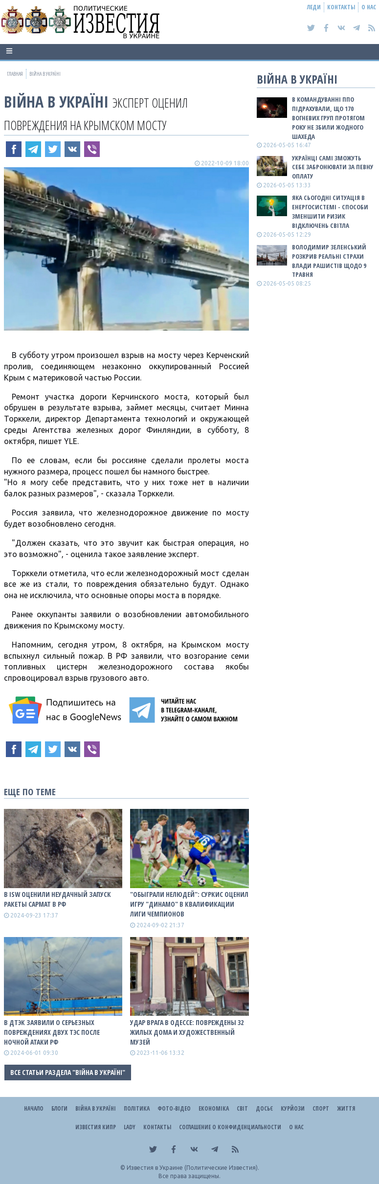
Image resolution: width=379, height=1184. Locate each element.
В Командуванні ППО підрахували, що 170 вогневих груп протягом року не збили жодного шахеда (328, 117)
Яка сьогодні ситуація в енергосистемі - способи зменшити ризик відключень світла (330, 211)
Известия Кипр (95, 1127)
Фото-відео (174, 1108)
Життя (346, 1108)
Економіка (214, 1108)
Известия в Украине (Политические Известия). (193, 1167)
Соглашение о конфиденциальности (230, 1127)
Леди (314, 7)
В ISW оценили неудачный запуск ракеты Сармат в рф (57, 899)
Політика (137, 1108)
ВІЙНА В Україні (56, 101)
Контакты (341, 7)
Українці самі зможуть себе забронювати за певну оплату (332, 167)
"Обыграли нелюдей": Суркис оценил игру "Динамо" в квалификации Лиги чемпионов (189, 904)
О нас (368, 7)
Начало (34, 1108)
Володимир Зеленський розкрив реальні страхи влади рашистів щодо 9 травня (329, 261)
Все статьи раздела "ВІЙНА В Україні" (67, 1072)
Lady (129, 1127)
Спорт (320, 1108)
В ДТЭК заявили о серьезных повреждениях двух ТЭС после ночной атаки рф (52, 1032)
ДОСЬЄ (264, 1108)
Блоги (59, 1108)
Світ (242, 1108)
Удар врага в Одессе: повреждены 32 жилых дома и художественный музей (187, 1032)
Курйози (293, 1108)
